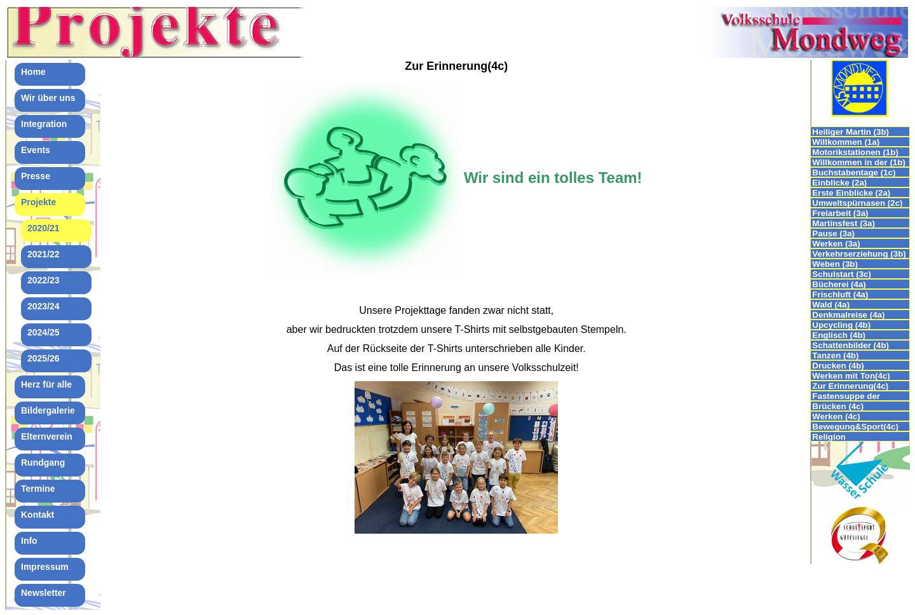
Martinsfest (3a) (843, 223)
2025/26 (43, 358)
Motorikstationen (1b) (855, 152)
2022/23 (43, 280)
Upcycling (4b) (841, 325)
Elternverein (46, 436)
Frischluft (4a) (840, 294)
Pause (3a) (833, 233)
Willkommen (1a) (845, 142)
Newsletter (43, 593)
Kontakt (37, 515)
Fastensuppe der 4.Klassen (846, 396)
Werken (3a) (836, 243)
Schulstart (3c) (841, 274)
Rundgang (43, 462)
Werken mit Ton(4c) (851, 376)
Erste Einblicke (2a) (851, 193)
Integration (44, 124)
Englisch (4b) (838, 335)
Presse (35, 176)
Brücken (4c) (838, 406)
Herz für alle (46, 384)
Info (29, 541)
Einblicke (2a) (839, 182)
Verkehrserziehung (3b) (858, 254)
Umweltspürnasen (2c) (857, 203)
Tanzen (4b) (835, 355)
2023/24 (43, 306)
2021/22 (43, 254)
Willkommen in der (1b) (858, 162)
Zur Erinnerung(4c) (850, 386)
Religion (829, 437)
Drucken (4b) (838, 365)
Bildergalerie (48, 410)
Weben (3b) (836, 264)
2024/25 (43, 332)
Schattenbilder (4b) (850, 345)
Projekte (38, 202)
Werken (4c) (836, 416)
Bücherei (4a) (838, 284)
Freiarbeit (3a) (840, 213)
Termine (38, 488)
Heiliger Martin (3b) (850, 132)
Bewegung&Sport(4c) (855, 426)
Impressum (45, 567)
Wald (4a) (831, 304)
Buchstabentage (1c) (853, 172)
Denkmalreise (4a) (848, 315)
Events (35, 150)
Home (33, 72)
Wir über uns (48, 98)
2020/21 (43, 228)
